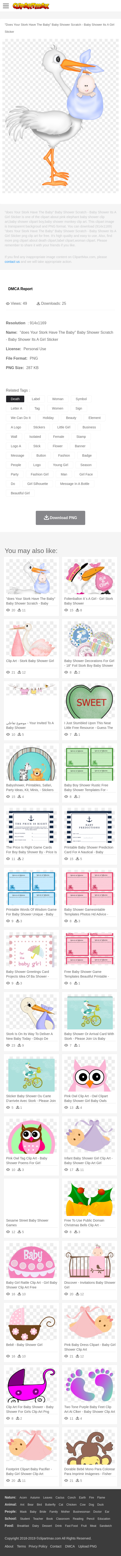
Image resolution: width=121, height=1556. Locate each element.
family (53, 1511)
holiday (48, 418)
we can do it (21, 418)
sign (79, 408)
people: (11, 1511)
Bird (39, 1504)
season (86, 465)
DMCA (70, 1546)
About (9, 1546)
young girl (60, 465)
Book (49, 1518)
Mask (23, 1511)
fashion (64, 455)
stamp (81, 437)
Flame (101, 1497)
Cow (82, 1504)
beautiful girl (20, 493)
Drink (58, 1526)
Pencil (90, 1518)
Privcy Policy (38, 1546)
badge (87, 455)
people (16, 465)
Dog (91, 1504)
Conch (72, 1497)
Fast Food (71, 1526)
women (57, 408)
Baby (33, 1511)
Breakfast (23, 1526)
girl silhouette (37, 484)
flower (58, 446)
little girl (63, 427)
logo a (16, 446)
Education (104, 1518)
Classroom (62, 1518)
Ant (22, 1504)
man (64, 474)
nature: (10, 1497)
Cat (61, 1504)
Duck (100, 1504)
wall (14, 437)
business (89, 427)
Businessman (81, 1511)
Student (25, 1518)
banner (80, 446)
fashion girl (39, 474)
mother (65, 1511)
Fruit (84, 1526)
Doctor (97, 1511)
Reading (78, 1518)
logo (37, 465)
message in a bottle (74, 484)
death (15, 399)
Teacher (38, 1518)
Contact (55, 1546)
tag (37, 408)
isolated (35, 437)
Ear (107, 1511)
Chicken (71, 1504)
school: (11, 1518)
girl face (86, 474)
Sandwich (106, 1526)
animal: (11, 1504)
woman (58, 399)
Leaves (47, 1497)
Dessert (47, 1526)
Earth (82, 1497)
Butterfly (50, 1504)
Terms (21, 1546)
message (17, 455)
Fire (91, 1497)
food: (9, 1526)
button (41, 455)
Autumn (35, 1497)
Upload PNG (87, 1546)
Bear (30, 1504)
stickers (39, 427)
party (15, 474)
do (13, 484)
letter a (16, 408)
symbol (81, 399)
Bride (43, 1511)
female (58, 437)
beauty (71, 418)
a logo (16, 427)
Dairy (35, 1526)
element (95, 418)
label (36, 399)
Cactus (60, 1497)
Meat (93, 1526)
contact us (12, 262)
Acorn (23, 1497)
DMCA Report (20, 289)
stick (36, 446)
